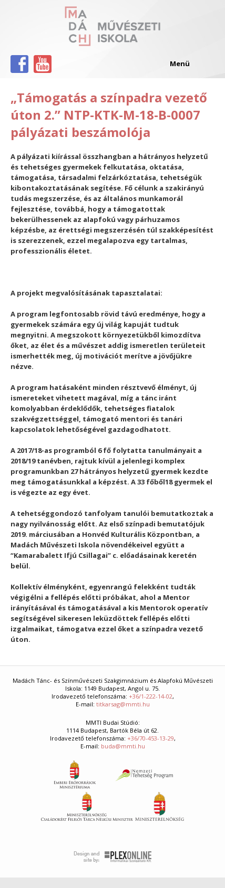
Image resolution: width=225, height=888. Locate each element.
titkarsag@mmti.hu (123, 704)
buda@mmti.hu (123, 746)
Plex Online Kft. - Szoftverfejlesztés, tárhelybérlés (113, 857)
